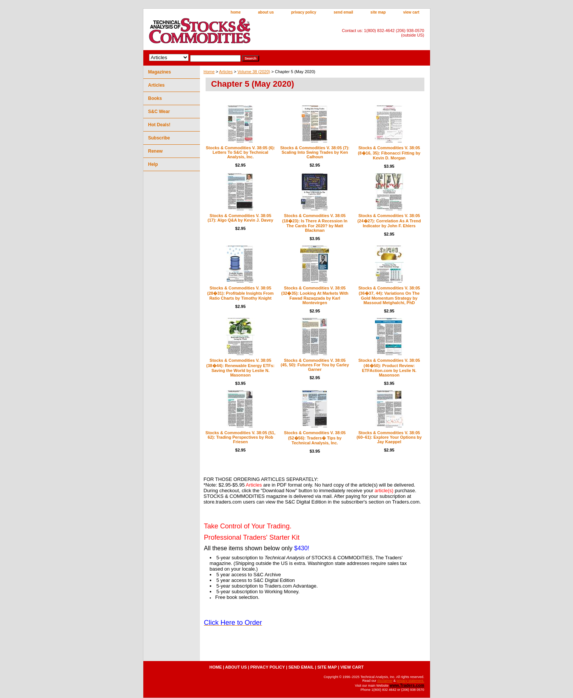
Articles (226, 71)
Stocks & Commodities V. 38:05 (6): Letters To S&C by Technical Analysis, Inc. (240, 152)
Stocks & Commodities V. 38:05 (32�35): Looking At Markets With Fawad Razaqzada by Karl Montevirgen (315, 295)
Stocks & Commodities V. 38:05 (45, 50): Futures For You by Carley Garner (315, 365)
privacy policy (303, 12)
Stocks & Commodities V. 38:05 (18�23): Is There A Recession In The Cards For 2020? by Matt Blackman (314, 223)
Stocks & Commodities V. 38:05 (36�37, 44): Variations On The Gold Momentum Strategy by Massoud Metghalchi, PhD (389, 295)
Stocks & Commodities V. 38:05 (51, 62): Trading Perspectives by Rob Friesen (240, 437)
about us (266, 12)
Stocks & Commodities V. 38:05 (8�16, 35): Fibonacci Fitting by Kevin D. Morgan (389, 152)
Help (153, 164)
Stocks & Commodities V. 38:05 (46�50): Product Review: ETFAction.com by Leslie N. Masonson (389, 367)
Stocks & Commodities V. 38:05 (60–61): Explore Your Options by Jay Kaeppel (389, 437)
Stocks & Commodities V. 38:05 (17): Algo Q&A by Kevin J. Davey (240, 217)
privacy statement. (410, 681)
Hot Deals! (159, 124)
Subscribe (159, 138)
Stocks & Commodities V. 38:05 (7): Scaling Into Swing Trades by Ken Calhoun (315, 152)
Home (209, 71)
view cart (411, 12)
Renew (155, 151)
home (235, 12)
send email (343, 12)
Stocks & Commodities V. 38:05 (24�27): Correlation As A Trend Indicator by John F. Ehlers (389, 220)
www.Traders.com (406, 685)
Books (155, 98)
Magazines (159, 72)
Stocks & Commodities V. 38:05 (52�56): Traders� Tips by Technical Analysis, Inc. (315, 437)
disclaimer (385, 681)
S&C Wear (159, 111)
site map (378, 12)
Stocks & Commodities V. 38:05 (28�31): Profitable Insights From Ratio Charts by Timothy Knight (240, 293)
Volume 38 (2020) (253, 71)
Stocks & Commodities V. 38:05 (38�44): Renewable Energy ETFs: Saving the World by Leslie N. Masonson (240, 367)
